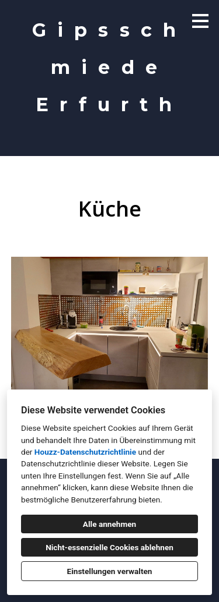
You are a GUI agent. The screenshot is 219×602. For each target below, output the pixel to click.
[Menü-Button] (200, 21)
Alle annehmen (109, 524)
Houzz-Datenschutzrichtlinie (85, 451)
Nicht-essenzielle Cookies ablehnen (109, 547)
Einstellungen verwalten (109, 571)
